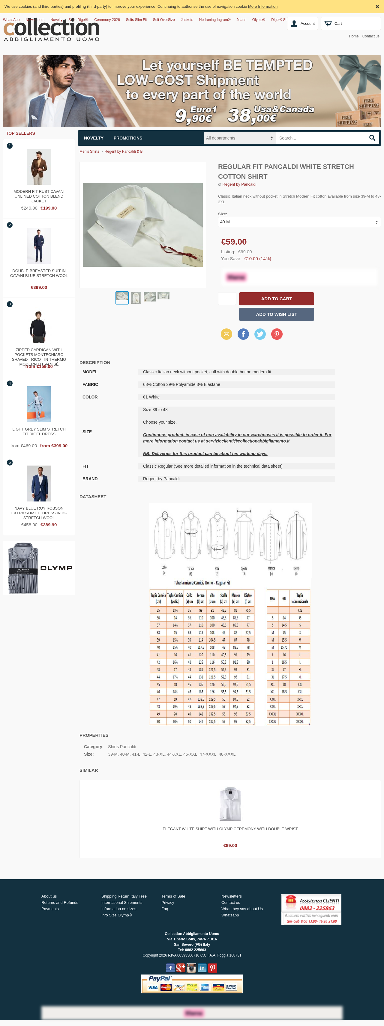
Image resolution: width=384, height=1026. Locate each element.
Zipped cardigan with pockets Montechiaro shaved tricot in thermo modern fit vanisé (39, 354)
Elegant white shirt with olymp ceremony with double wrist (230, 829)
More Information (263, 6)
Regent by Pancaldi (239, 184)
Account (308, 23)
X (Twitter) (260, 336)
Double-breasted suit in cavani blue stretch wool (39, 273)
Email (225, 334)
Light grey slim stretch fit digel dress (38, 431)
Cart (338, 23)
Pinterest (277, 334)
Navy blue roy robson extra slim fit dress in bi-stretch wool (39, 512)
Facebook (243, 334)
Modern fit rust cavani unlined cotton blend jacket (39, 195)
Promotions (128, 138)
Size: (222, 214)
